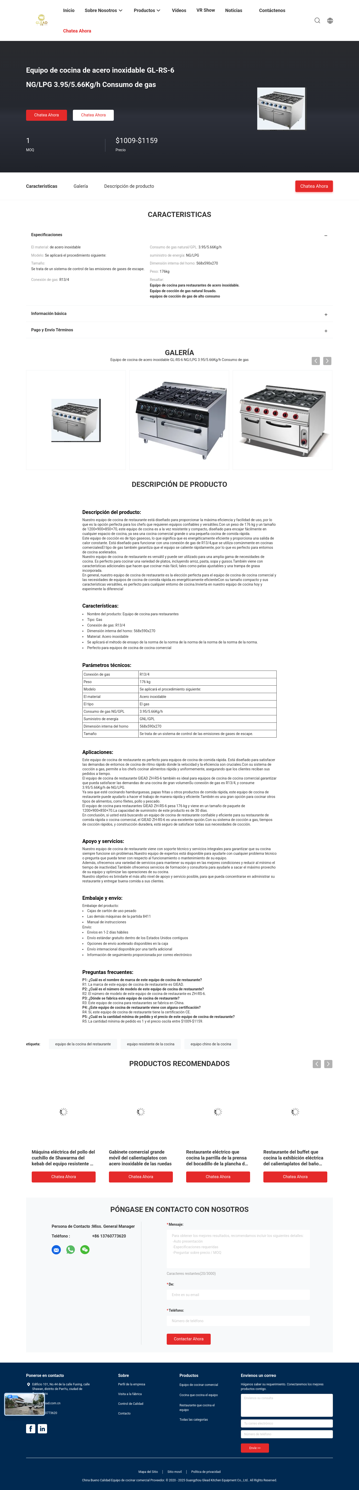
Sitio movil (174, 1472)
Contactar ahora (189, 1338)
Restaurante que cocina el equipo (197, 1408)
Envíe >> (255, 1448)
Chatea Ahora (46, 115)
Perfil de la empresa (131, 1384)
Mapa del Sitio (148, 1472)
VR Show (205, 10)
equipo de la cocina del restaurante (83, 1044)
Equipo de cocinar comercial (199, 1385)
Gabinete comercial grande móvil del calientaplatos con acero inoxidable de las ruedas (140, 1157)
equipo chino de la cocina (211, 1044)
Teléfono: (176, 1310)
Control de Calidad (130, 1404)
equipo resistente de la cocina (151, 1044)
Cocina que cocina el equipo (199, 1395)
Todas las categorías (194, 1419)
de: (171, 1284)
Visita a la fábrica (130, 1394)
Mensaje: (176, 1224)
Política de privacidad (205, 1472)
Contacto (124, 1413)
